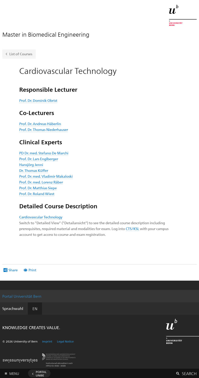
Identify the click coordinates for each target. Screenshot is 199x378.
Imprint (47, 341)
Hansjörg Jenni (31, 164)
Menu (14, 372)
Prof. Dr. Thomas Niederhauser (43, 129)
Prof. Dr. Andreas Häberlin (40, 123)
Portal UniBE (41, 373)
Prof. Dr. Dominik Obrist (38, 100)
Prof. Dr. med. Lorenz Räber (41, 182)
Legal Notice (65, 341)
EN (34, 308)
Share (13, 269)
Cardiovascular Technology (40, 217)
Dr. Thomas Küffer (33, 170)
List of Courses (20, 53)
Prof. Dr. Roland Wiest (36, 193)
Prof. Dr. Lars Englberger (38, 158)
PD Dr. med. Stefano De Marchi (43, 153)
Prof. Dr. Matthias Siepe (38, 187)
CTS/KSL (132, 228)
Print (32, 269)
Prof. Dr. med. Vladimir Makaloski (46, 176)
